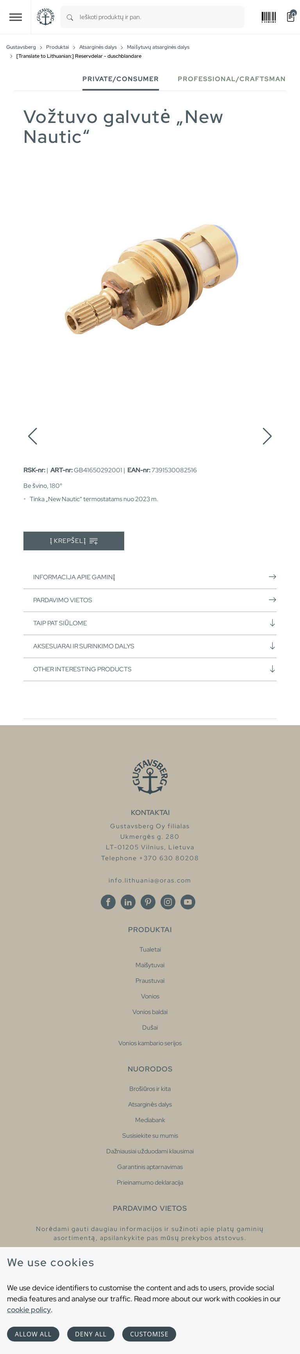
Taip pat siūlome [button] (155, 623)
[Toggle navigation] (15, 17)
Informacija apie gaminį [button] (155, 577)
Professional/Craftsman (232, 79)
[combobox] (162, 17)
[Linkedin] (128, 902)
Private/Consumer (120, 79)
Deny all (91, 1334)
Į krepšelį (74, 541)
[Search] (70, 17)
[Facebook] (108, 902)
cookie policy (29, 1309)
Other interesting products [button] (155, 669)
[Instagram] (168, 902)
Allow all (33, 1334)
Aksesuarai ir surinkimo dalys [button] (155, 646)
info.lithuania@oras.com (150, 880)
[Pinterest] (148, 902)
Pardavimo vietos (155, 600)
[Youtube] (187, 902)
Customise (149, 1334)
